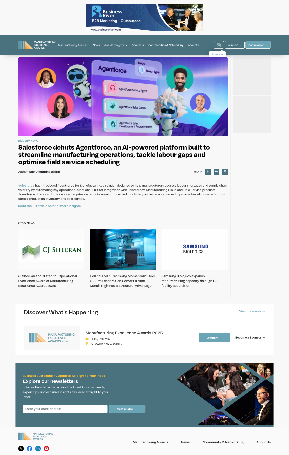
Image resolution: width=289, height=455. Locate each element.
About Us (193, 45)
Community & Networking (223, 442)
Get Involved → (258, 45)
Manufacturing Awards (72, 45)
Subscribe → (127, 409)
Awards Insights (115, 45)
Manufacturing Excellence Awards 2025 (124, 332)
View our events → (252, 311)
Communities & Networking (165, 45)
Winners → (235, 45)
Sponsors (138, 45)
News (96, 45)
